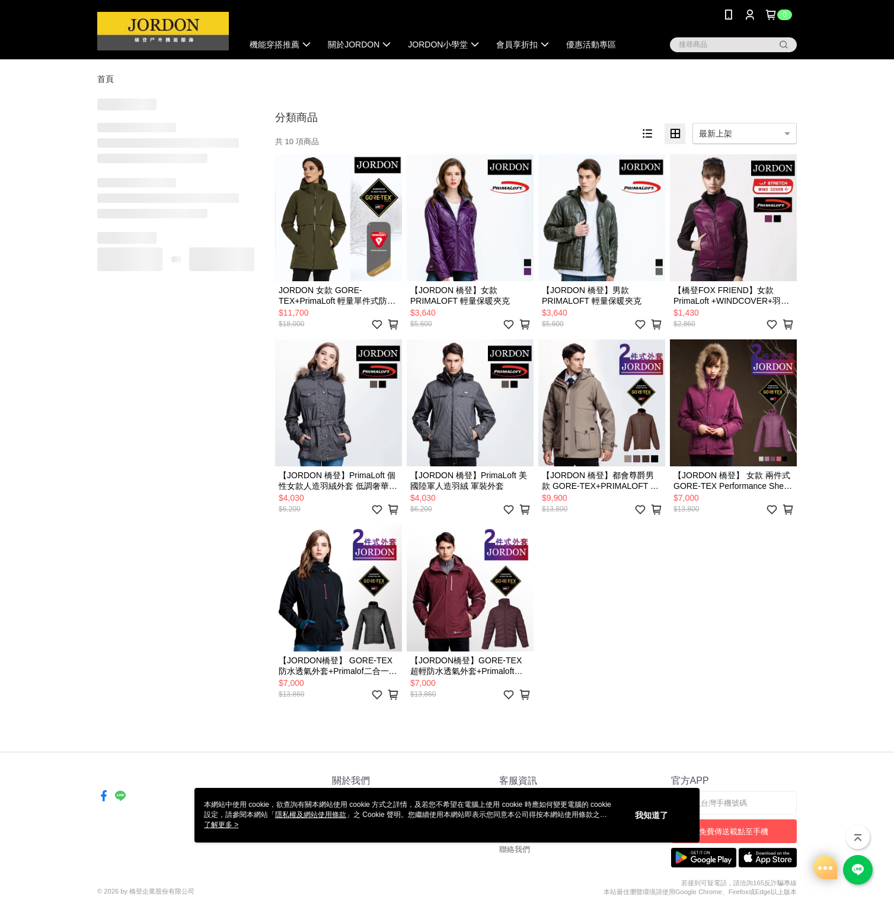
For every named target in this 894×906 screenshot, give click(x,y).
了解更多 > (221, 825)
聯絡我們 (514, 849)
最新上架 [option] (715, 133)
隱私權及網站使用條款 (310, 814)
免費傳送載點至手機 (733, 831)
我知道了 (651, 815)
